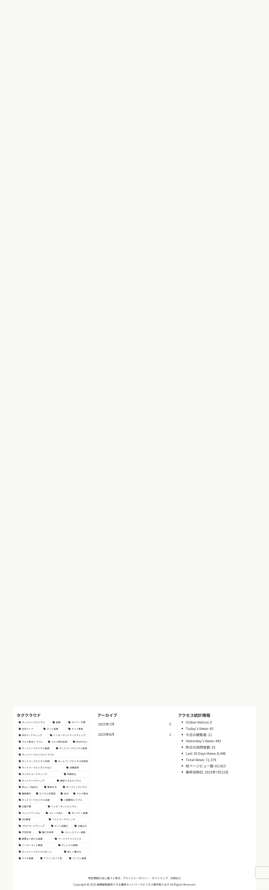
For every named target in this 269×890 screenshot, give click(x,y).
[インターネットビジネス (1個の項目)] (68, 806)
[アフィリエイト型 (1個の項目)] (53, 858)
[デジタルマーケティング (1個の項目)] (39, 774)
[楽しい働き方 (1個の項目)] (76, 852)
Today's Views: (197, 728)
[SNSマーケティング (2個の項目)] (32, 735)
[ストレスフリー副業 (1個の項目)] (75, 832)
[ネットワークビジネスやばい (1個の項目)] (40, 767)
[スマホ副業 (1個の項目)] (27, 858)
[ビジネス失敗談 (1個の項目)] (46, 793)
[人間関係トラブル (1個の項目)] (75, 800)
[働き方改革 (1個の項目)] (48, 832)
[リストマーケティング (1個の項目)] (69, 819)
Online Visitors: (198, 722)
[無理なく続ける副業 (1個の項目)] (34, 839)
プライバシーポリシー (135, 878)
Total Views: (196, 759)
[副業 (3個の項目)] (58, 722)
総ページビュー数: (200, 765)
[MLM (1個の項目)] (65, 793)
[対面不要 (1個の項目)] (31, 806)
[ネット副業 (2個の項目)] (54, 729)
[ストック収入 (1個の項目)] (55, 813)
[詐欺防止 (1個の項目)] (76, 774)
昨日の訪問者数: (199, 747)
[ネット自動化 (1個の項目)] (60, 826)
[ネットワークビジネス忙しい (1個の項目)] (39, 852)
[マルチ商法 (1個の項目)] (81, 793)
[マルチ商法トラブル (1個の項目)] (31, 742)
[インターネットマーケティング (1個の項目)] (69, 735)
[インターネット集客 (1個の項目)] (36, 845)
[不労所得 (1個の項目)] (26, 832)
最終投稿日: (195, 771)
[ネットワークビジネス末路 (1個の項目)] (37, 800)
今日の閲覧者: (197, 734)
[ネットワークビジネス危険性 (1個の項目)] (72, 761)
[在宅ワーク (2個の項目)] (29, 729)
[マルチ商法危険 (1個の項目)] (58, 742)
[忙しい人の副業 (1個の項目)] (73, 845)
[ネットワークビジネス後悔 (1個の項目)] (72, 748)
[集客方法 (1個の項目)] (51, 787)
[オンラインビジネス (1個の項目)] (76, 787)
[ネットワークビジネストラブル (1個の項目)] (54, 754)
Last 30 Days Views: (201, 753)
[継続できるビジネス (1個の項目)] (73, 780)
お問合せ (178, 878)
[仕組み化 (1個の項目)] (82, 826)
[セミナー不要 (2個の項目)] (79, 722)
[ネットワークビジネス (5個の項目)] (33, 722)
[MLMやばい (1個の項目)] (81, 742)
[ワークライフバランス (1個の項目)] (72, 839)
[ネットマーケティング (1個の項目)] (36, 780)
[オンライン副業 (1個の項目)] (79, 813)
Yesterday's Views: (200, 740)
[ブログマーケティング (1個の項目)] (33, 826)
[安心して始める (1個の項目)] (29, 787)
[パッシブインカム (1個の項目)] (30, 813)
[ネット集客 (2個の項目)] (79, 729)
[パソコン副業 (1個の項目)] (79, 858)
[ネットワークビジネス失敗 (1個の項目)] (34, 761)
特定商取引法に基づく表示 (101, 878)
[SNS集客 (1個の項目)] (31, 819)
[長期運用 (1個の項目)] (78, 767)
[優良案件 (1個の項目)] (25, 793)
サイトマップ (161, 878)
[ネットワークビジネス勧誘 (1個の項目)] (35, 748)
